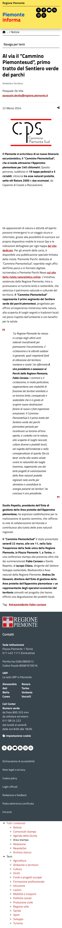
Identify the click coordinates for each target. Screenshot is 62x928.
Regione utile (21, 906)
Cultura (17, 869)
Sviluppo (18, 919)
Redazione (19, 844)
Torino (25, 688)
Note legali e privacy (13, 770)
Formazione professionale (28, 881)
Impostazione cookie (16, 736)
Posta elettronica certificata (18, 803)
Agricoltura (19, 860)
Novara (26, 684)
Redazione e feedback (14, 795)
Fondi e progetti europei (27, 877)
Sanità (17, 911)
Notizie (17, 827)
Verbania (27, 692)
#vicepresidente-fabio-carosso (27, 604)
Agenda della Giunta (25, 836)
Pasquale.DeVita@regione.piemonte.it (25, 95)
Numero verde (11, 708)
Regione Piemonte (13, 3)
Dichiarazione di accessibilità (18, 761)
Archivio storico (22, 852)
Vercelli (26, 696)
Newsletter (20, 848)
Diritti (16, 873)
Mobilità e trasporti (24, 894)
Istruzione (19, 886)
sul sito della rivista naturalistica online (29, 274)
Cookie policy (9, 778)
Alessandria (9, 684)
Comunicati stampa (24, 831)
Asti (4, 688)
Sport (16, 915)
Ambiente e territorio (25, 865)
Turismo (18, 923)
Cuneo (6, 696)
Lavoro (17, 890)
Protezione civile (23, 902)
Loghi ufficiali (10, 787)
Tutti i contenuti (16, 823)
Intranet (7, 812)
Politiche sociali (22, 898)
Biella (5, 692)
